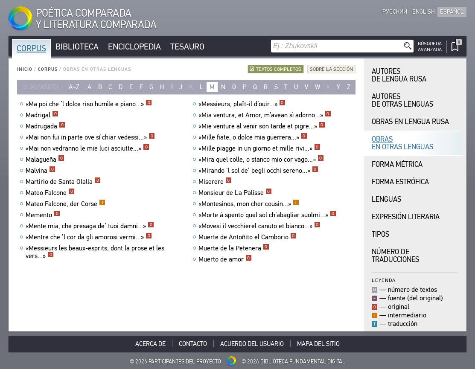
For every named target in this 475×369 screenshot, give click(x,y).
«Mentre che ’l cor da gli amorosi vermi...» (89, 237)
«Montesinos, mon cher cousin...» (248, 204)
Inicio (24, 69)
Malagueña (45, 159)
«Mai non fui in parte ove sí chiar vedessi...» (90, 137)
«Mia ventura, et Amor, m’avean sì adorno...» (264, 115)
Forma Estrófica (400, 181)
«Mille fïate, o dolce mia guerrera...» (252, 137)
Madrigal (42, 115)
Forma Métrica (397, 164)
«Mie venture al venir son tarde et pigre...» (261, 126)
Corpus (31, 48)
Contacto (193, 344)
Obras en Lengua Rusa (410, 121)
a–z (74, 87)
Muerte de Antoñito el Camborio (247, 237)
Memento (43, 215)
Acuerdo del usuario (252, 344)
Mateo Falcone (50, 193)
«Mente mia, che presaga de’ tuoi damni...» (90, 226)
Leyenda (384, 280)
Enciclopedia (134, 47)
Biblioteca (77, 47)
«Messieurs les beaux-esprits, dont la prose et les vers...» (95, 252)
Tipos (380, 234)
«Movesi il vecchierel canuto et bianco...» (259, 226)
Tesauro (187, 47)
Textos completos (278, 69)
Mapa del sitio (318, 344)
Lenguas (386, 199)
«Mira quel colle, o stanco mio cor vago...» (261, 159)
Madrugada (45, 126)
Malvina (40, 170)
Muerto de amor (225, 259)
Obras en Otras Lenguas (402, 143)
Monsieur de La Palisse (235, 193)
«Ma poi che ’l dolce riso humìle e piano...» (89, 104)
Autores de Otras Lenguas (402, 100)
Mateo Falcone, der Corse (65, 204)
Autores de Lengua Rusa (399, 75)
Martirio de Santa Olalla (63, 182)
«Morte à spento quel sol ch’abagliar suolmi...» (267, 215)
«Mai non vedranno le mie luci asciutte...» (87, 148)
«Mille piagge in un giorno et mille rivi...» (259, 148)
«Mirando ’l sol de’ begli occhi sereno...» (258, 170)
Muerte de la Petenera (233, 248)
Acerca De (150, 344)
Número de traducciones (395, 255)
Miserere (215, 182)
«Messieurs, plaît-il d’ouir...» (242, 104)
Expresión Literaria (406, 216)
